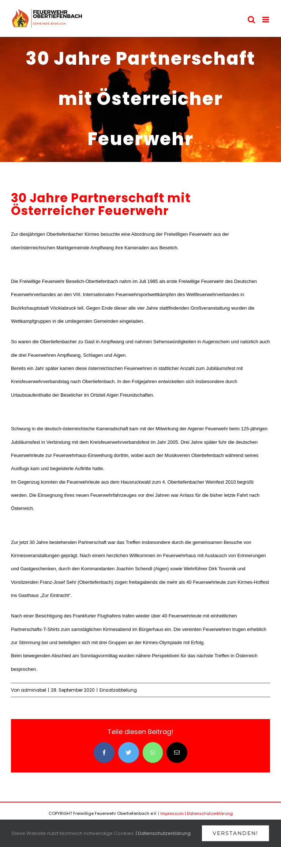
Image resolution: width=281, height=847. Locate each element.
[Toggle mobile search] (251, 19)
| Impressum (171, 813)
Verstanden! (235, 833)
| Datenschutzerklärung (209, 813)
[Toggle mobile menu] (266, 19)
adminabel (33, 690)
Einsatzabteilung (118, 690)
